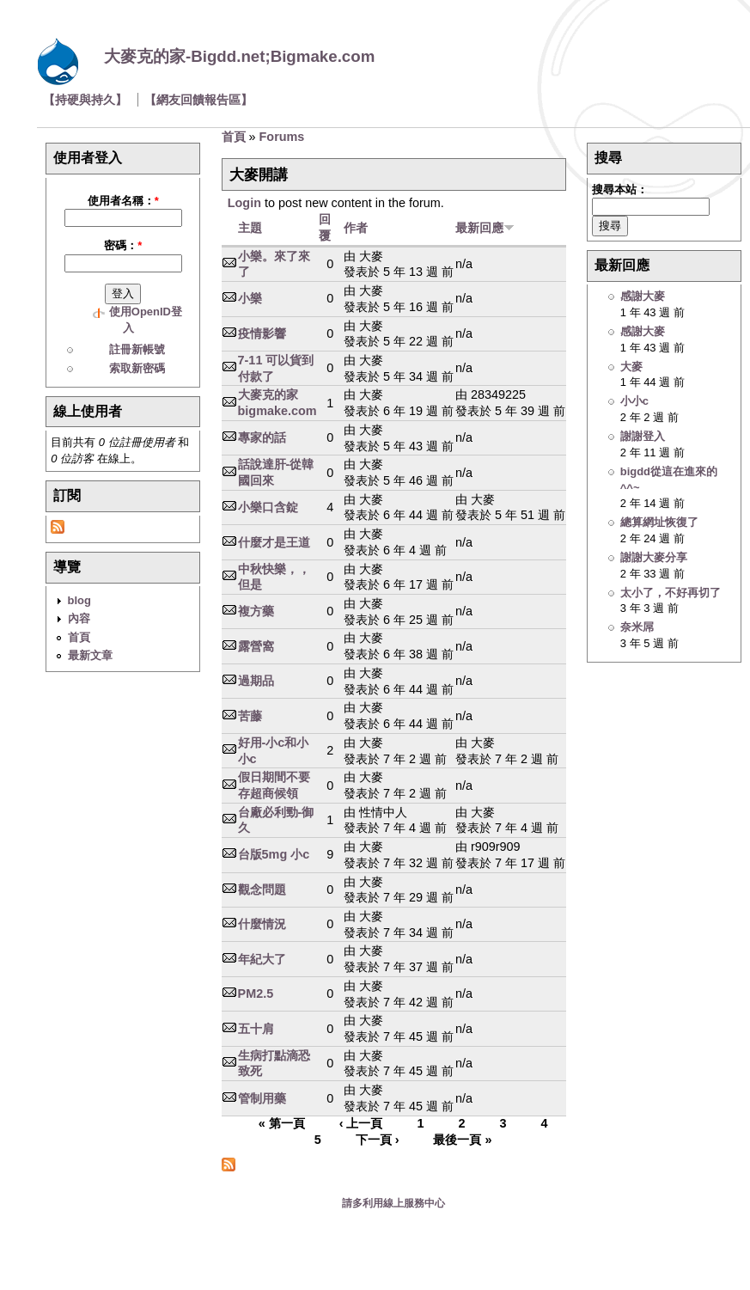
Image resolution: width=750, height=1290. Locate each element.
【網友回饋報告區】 (198, 100)
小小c (634, 400)
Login (244, 203)
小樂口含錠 (268, 507)
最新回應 (485, 228)
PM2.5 (256, 993)
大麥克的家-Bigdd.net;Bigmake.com (239, 56)
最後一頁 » (462, 1139)
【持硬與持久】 (85, 100)
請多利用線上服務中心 (393, 1203)
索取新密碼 (137, 368)
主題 (250, 228)
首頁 (79, 637)
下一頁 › (377, 1139)
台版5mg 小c (274, 854)
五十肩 (256, 1029)
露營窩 (256, 646)
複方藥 (256, 611)
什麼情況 (262, 924)
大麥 (631, 366)
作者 (356, 228)
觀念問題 (262, 889)
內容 (79, 618)
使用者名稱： (123, 200)
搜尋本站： (620, 189)
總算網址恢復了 (659, 522)
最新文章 (90, 655)
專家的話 (262, 437)
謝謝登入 (642, 436)
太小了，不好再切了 (670, 592)
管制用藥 (262, 1098)
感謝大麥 (642, 296)
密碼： (123, 245)
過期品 (256, 681)
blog (79, 600)
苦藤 (250, 716)
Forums (282, 137)
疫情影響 (262, 333)
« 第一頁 (282, 1124)
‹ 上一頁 (361, 1124)
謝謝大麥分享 (653, 557)
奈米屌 (637, 627)
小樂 (250, 298)
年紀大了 (262, 959)
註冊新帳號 (137, 349)
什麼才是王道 (274, 542)
